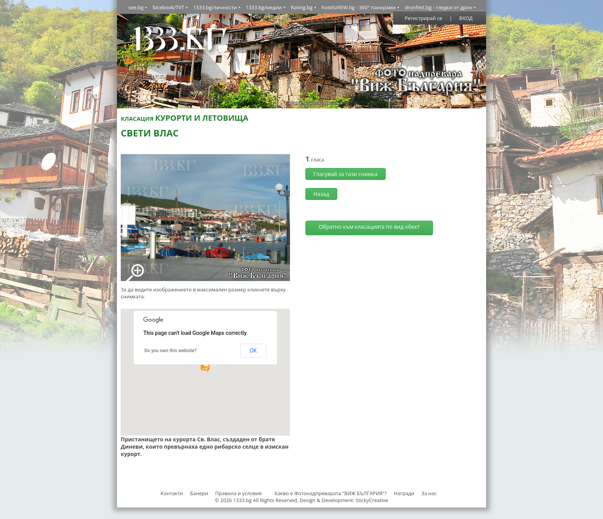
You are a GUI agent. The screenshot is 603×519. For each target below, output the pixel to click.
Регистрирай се (423, 18)
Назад (321, 194)
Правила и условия (238, 493)
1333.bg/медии (264, 7)
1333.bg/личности (215, 7)
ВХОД (466, 18)
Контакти (171, 493)
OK (253, 351)
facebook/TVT (168, 7)
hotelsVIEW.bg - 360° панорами (358, 7)
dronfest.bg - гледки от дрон (438, 7)
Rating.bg (302, 7)
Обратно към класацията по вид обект (369, 226)
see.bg (135, 7)
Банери (199, 493)
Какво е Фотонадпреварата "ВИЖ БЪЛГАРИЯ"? (331, 493)
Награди (404, 493)
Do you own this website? (171, 350)
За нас (429, 493)
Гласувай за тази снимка (345, 174)
